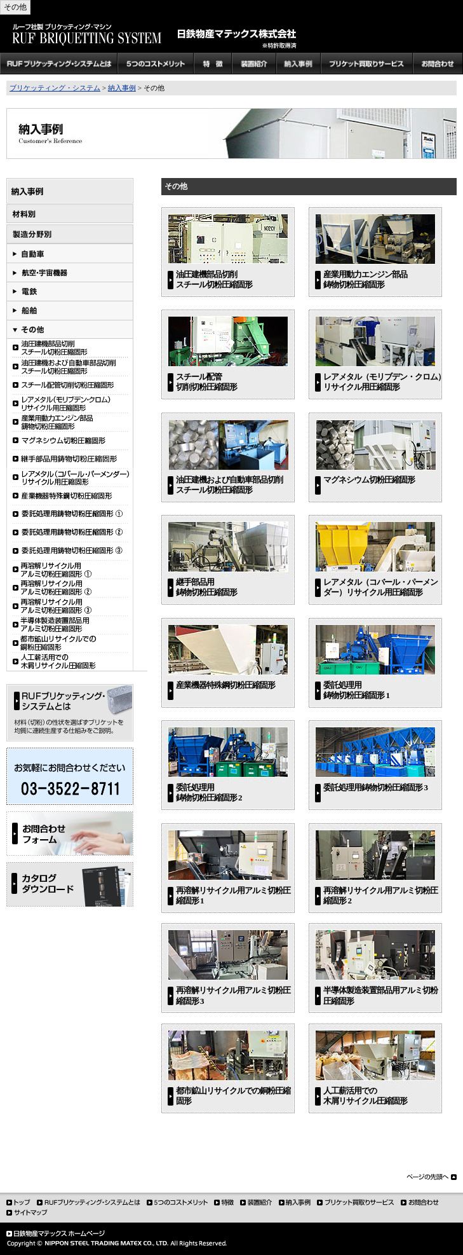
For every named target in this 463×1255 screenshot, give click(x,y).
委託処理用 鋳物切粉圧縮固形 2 (209, 792)
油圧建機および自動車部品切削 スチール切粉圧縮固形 (229, 485)
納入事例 (122, 88)
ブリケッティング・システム (55, 88)
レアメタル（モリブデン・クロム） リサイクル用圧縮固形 (384, 382)
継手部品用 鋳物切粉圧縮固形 (206, 587)
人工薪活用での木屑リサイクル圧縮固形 (365, 1096)
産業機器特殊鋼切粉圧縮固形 (225, 685)
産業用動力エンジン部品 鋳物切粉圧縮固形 (365, 279)
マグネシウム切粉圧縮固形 (369, 479)
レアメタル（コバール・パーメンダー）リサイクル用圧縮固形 (380, 587)
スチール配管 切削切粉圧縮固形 (206, 382)
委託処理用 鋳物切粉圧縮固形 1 (356, 690)
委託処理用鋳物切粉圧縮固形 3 (375, 787)
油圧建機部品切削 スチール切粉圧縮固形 (214, 279)
